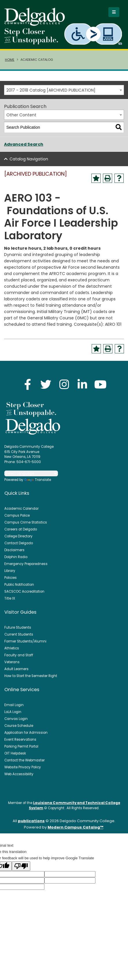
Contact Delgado (18, 543)
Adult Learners (16, 669)
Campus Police (17, 515)
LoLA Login (12, 712)
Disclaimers (14, 550)
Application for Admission (26, 732)
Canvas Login (16, 718)
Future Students (17, 627)
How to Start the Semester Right (30, 676)
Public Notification (19, 584)
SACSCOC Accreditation (24, 591)
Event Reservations (20, 739)
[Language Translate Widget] (31, 473)
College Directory (18, 536)
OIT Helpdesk (15, 753)
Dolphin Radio (15, 557)
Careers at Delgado (20, 529)
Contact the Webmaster (24, 760)
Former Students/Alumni (25, 641)
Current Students (18, 634)
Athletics (11, 648)
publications (31, 821)
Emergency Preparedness (26, 564)
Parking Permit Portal (21, 746)
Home (9, 59)
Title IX (9, 598)
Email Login (14, 705)
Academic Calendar (21, 508)
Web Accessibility (18, 774)
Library (9, 570)
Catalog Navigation (29, 159)
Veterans (12, 662)
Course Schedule (18, 725)
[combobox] (64, 90)
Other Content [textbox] (21, 115)
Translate (37, 479)
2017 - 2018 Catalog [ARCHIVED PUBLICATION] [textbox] (50, 90)
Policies (10, 577)
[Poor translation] (21, 866)
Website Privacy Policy (22, 767)
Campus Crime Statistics (25, 522)
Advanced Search (23, 144)
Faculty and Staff (18, 655)
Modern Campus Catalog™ (75, 827)
